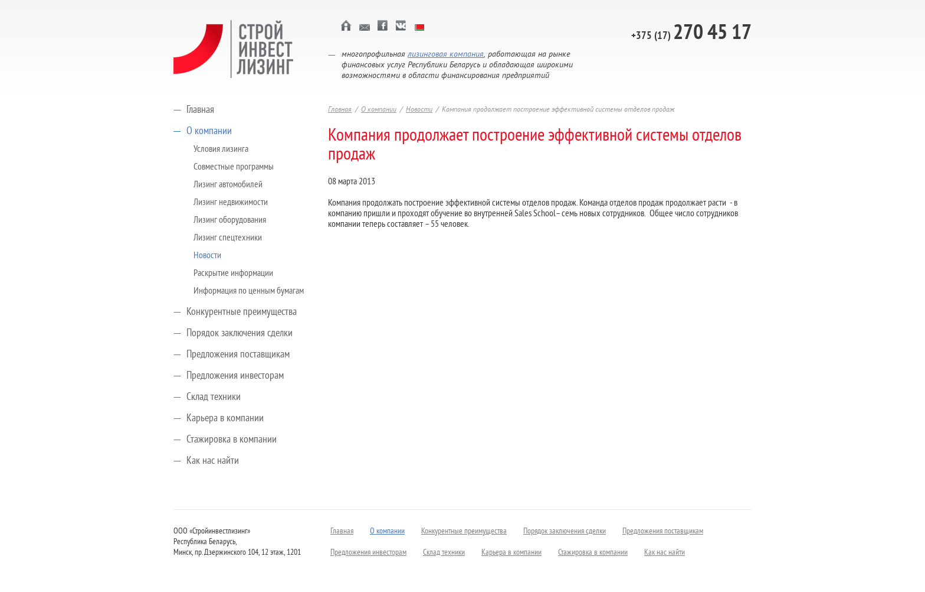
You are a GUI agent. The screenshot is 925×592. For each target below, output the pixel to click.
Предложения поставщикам (238, 355)
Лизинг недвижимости (230, 203)
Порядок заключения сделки (239, 333)
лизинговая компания (446, 54)
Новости (207, 256)
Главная (200, 110)
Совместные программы (233, 167)
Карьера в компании (225, 418)
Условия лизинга (220, 149)
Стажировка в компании (231, 440)
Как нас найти (212, 461)
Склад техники (213, 397)
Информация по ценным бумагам (248, 291)
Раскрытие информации (233, 273)
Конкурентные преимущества (241, 312)
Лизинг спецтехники (227, 238)
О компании (209, 131)
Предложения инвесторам (235, 376)
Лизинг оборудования (229, 220)
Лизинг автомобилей (228, 185)
